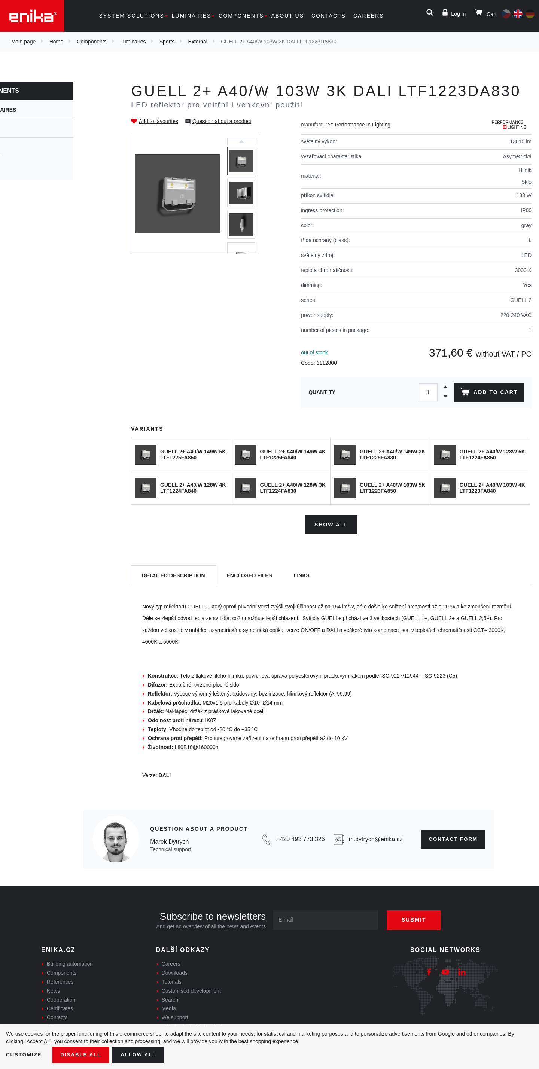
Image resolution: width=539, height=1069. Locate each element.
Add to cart (488, 393)
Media (169, 1007)
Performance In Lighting (362, 125)
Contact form (450, 838)
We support (175, 1016)
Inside (22, 165)
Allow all (143, 1054)
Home (56, 42)
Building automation (70, 963)
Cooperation (61, 998)
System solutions (131, 16)
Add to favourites (158, 121)
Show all (331, 523)
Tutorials (172, 981)
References (60, 981)
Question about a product (221, 121)
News (53, 989)
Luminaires (191, 16)
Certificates (60, 1007)
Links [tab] (302, 574)
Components (241, 16)
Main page (23, 42)
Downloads (175, 972)
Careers (368, 16)
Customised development (191, 989)
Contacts (328, 16)
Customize (24, 1054)
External (197, 42)
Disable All (83, 1054)
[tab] (173, 574)
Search (170, 998)
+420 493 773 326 (298, 837)
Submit (418, 919)
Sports (166, 42)
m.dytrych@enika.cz (372, 837)
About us (287, 16)
